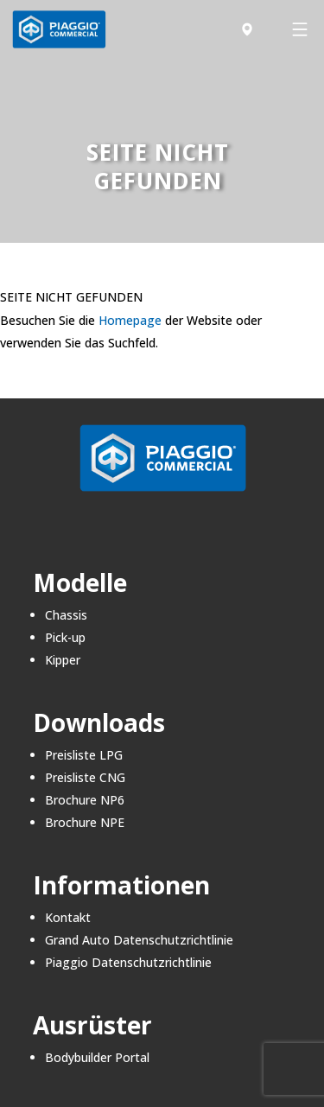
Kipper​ (62, 660)
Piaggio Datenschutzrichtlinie (128, 962)
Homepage (130, 320)
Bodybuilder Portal (97, 1057)
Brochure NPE (84, 822)
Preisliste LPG (84, 755)
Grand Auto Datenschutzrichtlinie (139, 940)
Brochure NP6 (84, 800)
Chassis (66, 615)
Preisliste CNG (85, 777)
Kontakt (68, 917)
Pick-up (65, 637)
